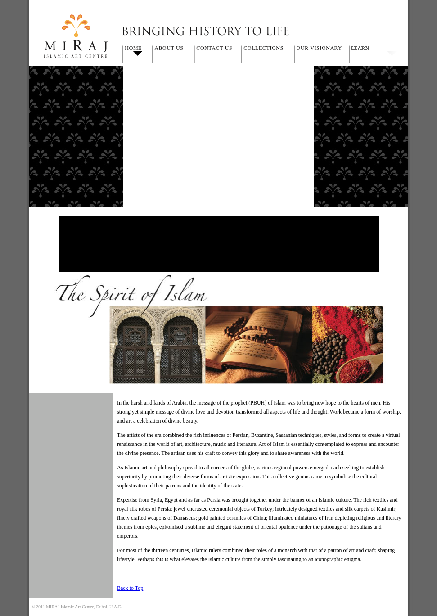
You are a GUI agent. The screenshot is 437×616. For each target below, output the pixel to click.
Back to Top (130, 588)
